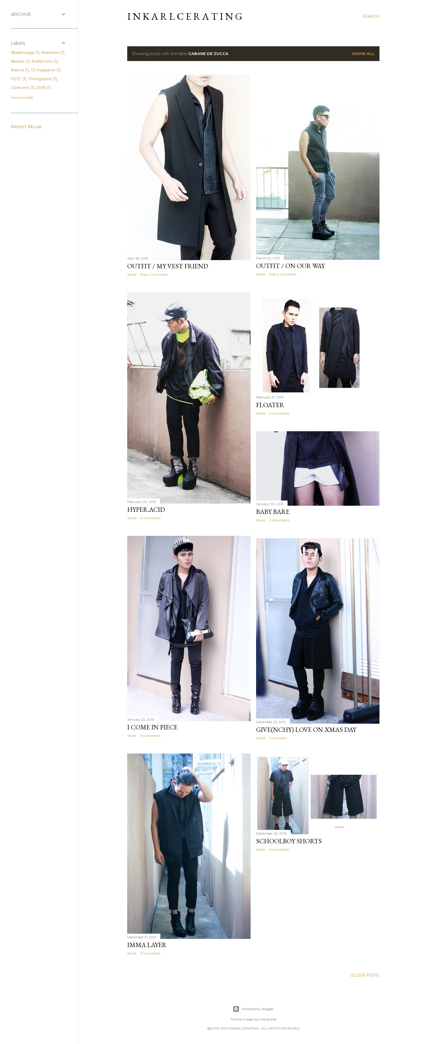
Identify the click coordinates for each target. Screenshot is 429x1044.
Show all (363, 53)
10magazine (42, 78)
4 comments (150, 518)
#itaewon (53, 52)
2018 (43, 87)
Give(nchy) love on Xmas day (306, 729)
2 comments (279, 413)
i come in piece (152, 727)
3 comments (150, 736)
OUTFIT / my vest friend (167, 266)
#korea (20, 61)
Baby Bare (272, 511)
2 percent (22, 87)
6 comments (279, 849)
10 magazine (46, 70)
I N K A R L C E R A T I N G (184, 16)
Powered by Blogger (253, 1009)
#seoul (20, 70)
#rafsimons (44, 61)
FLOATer (270, 405)
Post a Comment (154, 274)
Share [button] (131, 274)
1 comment (278, 738)
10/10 (18, 78)
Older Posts (364, 975)
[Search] (371, 16)
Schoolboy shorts (289, 841)
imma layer (147, 945)
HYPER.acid (146, 509)
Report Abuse (26, 126)
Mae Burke (267, 1019)
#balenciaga (25, 52)
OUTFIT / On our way (290, 265)
